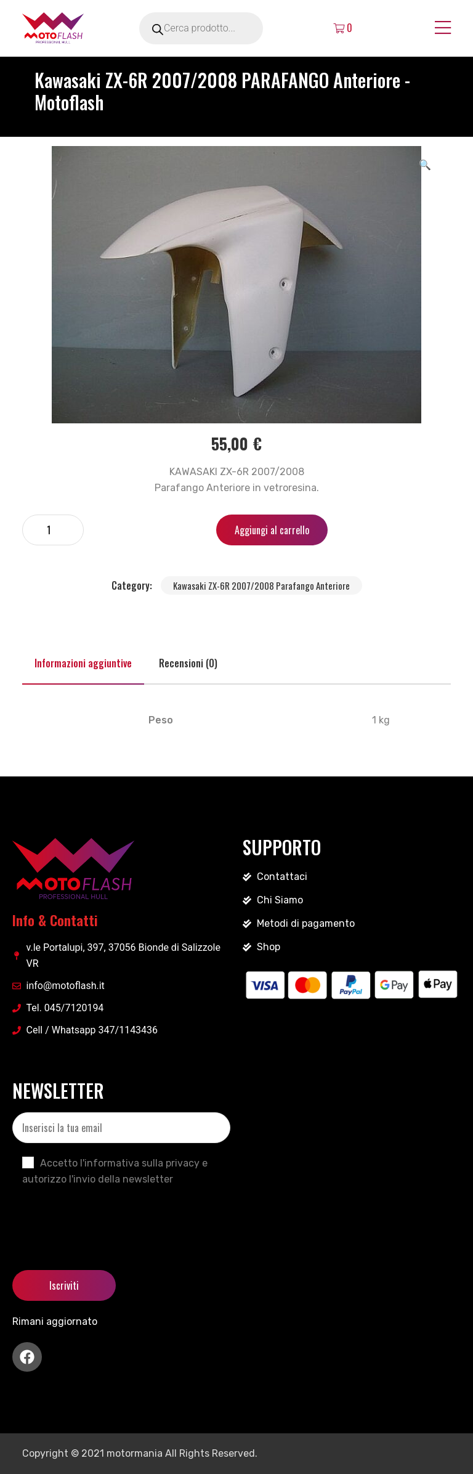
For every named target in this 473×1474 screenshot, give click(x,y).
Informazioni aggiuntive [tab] (83, 663)
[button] (425, 164)
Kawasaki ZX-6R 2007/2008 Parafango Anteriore (261, 585)
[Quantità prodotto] (53, 530)
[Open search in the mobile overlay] (218, 28)
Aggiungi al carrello (272, 530)
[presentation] (106, 1218)
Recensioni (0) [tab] (188, 663)
